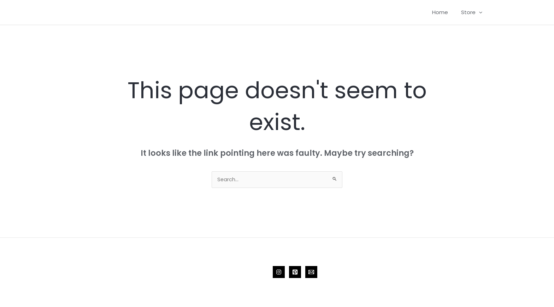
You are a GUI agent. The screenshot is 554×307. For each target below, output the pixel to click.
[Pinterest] (295, 273)
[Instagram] (279, 273)
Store (473, 12)
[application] (480, 12)
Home (444, 12)
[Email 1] (311, 273)
